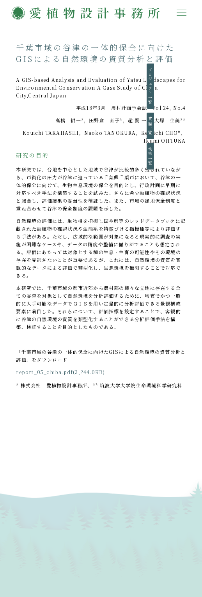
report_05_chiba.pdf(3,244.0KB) (60, 372)
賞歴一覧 (191, 126)
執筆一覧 (191, 156)
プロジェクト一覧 (191, 86)
